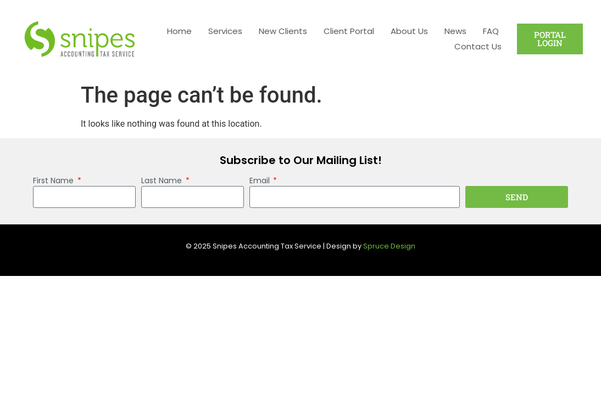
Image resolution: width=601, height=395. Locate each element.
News (455, 31)
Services (225, 31)
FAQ (491, 31)
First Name (54, 181)
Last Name (162, 181)
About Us (409, 31)
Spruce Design (389, 246)
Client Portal (349, 31)
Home (179, 31)
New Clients (283, 31)
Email (260, 181)
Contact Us (478, 46)
